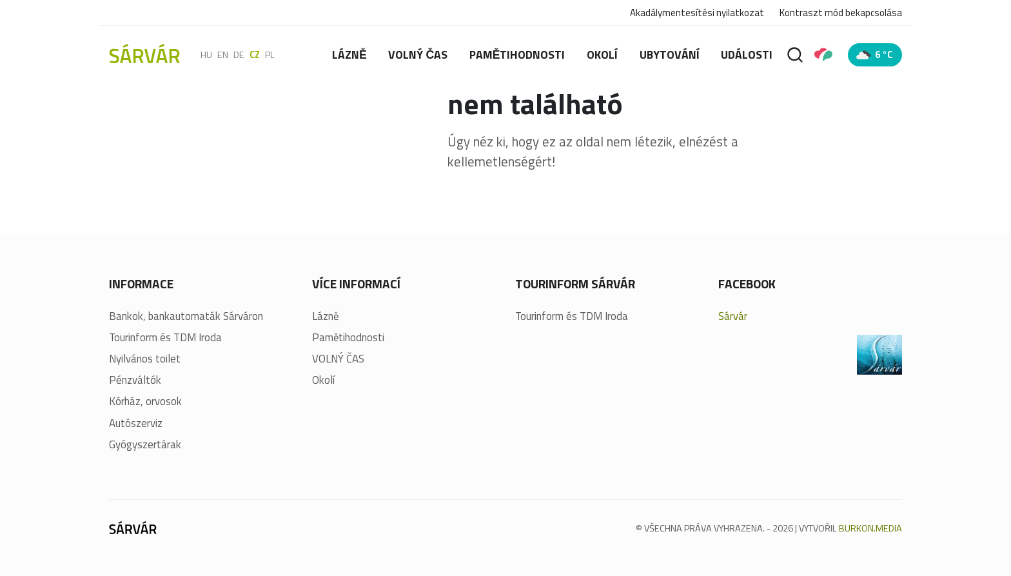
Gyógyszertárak (145, 445)
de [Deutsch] (238, 55)
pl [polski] (270, 55)
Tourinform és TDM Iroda (165, 338)
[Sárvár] (144, 53)
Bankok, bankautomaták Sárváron (186, 316)
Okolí (602, 54)
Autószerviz (135, 423)
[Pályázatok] (823, 55)
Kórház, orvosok (145, 401)
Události (746, 54)
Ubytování (670, 54)
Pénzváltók (135, 380)
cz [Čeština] (255, 55)
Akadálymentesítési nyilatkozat (697, 12)
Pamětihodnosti (517, 54)
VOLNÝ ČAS (417, 54)
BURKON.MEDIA (870, 528)
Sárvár (732, 316)
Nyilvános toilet (145, 359)
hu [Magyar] (206, 55)
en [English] (222, 55)
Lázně (349, 54)
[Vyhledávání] (795, 55)
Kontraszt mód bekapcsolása (841, 13)
